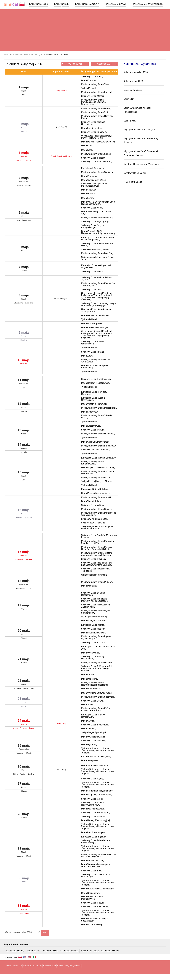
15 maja (23, 474)
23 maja (23, 701)
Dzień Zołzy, (87, 356)
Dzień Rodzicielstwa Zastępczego (97, 889)
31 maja (23, 908)
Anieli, (20, 913)
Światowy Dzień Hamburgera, (95, 813)
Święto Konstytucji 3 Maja (61, 156)
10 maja (23, 362)
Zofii (23, 480)
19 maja (23, 607)
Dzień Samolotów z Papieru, (94, 765)
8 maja (23, 297)
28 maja (23, 816)
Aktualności (17, 966)
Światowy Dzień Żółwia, (92, 701)
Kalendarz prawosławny (32, 966)
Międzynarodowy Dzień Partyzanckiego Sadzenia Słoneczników (93, 102)
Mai (23, 95)
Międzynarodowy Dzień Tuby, (95, 84)
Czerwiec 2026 (107, 63)
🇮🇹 (34, 957)
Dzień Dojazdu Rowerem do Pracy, (98, 468)
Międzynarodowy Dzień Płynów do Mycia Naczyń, (97, 637)
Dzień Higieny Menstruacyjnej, (95, 820)
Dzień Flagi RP (61, 127)
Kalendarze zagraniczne (148, 4)
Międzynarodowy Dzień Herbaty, (96, 662)
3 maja (23, 155)
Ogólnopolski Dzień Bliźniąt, (94, 616)
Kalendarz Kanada (69, 951)
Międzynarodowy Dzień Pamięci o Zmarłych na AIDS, (97, 542)
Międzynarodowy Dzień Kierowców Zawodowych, (98, 284)
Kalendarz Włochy (110, 951)
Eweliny (31, 774)
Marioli (28, 160)
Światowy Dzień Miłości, (92, 96)
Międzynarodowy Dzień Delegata (139, 129)
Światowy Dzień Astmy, (92, 208)
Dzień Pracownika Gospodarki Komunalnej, (95, 366)
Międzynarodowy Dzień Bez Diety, (97, 253)
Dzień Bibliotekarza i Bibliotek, (95, 315)
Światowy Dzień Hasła (92, 271)
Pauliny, (23, 774)
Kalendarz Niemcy (15, 951)
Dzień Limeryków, (89, 412)
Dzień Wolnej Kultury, (91, 501)
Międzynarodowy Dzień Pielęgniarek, (99, 408)
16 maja (23, 512)
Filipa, (15, 774)
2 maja (23, 126)
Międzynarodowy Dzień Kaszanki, (97, 92)
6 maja (23, 249)
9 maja (23, 335)
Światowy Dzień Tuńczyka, (94, 132)
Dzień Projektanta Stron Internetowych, (92, 898)
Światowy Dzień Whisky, (92, 505)
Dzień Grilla (86, 145)
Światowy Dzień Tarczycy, (93, 741)
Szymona (28, 517)
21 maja (23, 661)
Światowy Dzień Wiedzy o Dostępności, (93, 657)
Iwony (23, 706)
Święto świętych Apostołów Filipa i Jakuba (97, 258)
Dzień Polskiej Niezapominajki (95, 493)
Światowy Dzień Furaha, (93, 430)
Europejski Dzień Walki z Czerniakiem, (93, 399)
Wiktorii (24, 638)
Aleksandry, (21, 588)
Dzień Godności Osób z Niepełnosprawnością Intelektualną (98, 232)
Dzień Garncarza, (89, 176)
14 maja (23, 447)
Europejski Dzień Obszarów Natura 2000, (98, 647)
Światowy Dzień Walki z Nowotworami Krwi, (92, 803)
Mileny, (16, 728)
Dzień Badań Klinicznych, (93, 633)
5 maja (23, 215)
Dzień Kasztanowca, (91, 426)
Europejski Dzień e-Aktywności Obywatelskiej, (96, 266)
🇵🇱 (14, 4)
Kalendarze (61, 4)
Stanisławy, (18, 303)
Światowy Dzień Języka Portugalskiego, (92, 226)
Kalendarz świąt (116, 4)
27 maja (23, 785)
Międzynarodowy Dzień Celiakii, (96, 497)
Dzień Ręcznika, (89, 744)
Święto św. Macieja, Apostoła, (95, 450)
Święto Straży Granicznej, (93, 523)
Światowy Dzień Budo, (92, 76)
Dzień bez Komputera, (92, 128)
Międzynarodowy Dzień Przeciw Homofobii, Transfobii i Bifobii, (96, 548)
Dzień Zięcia (130, 121)
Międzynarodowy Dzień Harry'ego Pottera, (97, 117)
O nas (9, 966)
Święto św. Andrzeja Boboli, (94, 519)
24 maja (23, 723)
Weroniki (29, 559)
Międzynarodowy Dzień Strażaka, (97, 172)
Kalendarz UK (33, 951)
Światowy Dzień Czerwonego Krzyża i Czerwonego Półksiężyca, (99, 304)
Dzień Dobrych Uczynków (93, 620)
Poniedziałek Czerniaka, (92, 168)
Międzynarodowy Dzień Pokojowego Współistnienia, (98, 514)
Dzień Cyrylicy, (88, 721)
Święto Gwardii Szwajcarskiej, (95, 249)
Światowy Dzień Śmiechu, (93, 158)
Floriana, (20, 185)
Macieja (24, 452)
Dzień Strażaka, (88, 190)
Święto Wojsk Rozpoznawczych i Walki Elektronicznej (97, 527)
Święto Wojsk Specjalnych (93, 732)
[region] (85, 29)
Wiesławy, (17, 688)
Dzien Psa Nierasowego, (93, 809)
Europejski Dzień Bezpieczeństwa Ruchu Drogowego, (97, 238)
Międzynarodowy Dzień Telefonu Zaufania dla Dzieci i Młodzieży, (96, 554)
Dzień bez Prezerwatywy (93, 832)
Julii (32, 688)
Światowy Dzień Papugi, (92, 903)
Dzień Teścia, (87, 705)
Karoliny (23, 340)
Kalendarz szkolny (87, 4)
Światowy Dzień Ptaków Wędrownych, (92, 342)
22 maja (23, 683)
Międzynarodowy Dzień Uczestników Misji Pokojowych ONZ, (98, 855)
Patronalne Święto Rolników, (95, 489)
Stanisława (29, 303)
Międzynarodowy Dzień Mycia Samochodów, (95, 612)
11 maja (23, 382)
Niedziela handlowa (133, 90)
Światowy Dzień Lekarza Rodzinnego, (93, 594)
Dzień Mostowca (89, 586)
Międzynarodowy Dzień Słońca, (96, 154)
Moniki (28, 185)
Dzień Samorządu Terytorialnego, (97, 791)
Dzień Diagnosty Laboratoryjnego (97, 794)
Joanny (32, 728)
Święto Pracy (61, 90)
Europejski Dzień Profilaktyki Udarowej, (95, 393)
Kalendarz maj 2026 (133, 81)
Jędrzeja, (19, 517)
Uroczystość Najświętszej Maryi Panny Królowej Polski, (96, 137)
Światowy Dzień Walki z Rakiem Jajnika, (96, 278)
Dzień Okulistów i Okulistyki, (94, 327)
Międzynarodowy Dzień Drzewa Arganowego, (96, 360)
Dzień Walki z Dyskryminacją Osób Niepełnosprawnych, (98, 203)
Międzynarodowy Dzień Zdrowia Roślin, (96, 416)
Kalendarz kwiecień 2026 (136, 72)
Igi (24, 387)
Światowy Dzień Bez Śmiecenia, (96, 379)
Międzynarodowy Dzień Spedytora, (98, 697)
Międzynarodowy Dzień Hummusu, (98, 434)
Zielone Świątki (61, 724)
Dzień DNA (129, 99)
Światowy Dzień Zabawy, (93, 816)
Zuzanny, (24, 728)
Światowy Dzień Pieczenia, (94, 559)
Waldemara (26, 220)
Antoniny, (20, 160)
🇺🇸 (29, 957)
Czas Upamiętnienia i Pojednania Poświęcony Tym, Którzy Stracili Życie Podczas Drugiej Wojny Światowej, (97, 296)
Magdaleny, (20, 753)
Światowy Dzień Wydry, (92, 779)
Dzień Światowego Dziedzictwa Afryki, (96, 212)
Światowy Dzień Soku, (92, 871)
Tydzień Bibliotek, (89, 485)
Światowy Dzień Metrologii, (94, 629)
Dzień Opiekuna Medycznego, (95, 442)
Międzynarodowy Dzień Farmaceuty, (98, 446)
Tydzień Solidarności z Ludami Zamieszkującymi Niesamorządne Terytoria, (97, 750)
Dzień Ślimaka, (88, 728)
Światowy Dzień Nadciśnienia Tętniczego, (95, 570)
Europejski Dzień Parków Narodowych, (93, 716)
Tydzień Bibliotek (89, 319)
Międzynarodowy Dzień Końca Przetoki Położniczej (95, 709)
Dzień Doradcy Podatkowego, (95, 383)
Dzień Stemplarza (89, 760)
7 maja (23, 269)
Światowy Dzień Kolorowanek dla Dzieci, (97, 244)
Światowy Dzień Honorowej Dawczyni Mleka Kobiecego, (94, 600)
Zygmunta (24, 131)
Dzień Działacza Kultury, (92, 860)
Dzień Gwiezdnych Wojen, (93, 180)
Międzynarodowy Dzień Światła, (96, 509)
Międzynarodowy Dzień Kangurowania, (92, 462)
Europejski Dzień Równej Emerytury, (98, 458)
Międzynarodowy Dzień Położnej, (97, 217)
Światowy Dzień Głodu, (92, 799)
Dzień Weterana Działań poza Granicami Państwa (95, 865)
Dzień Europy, (88, 198)
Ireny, (18, 220)
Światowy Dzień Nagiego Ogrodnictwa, (93, 123)
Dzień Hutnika (88, 194)
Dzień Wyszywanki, (90, 653)
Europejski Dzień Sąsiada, (94, 837)
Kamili (27, 913)
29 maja (23, 850)
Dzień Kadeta (87, 674)
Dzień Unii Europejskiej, (92, 323)
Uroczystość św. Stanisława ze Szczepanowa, (96, 310)
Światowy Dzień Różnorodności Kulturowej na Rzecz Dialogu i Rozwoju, (96, 668)
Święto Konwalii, (89, 88)
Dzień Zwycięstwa (61, 299)
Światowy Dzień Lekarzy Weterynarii (141, 164)
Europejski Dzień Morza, (93, 625)
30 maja (23, 880)
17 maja (23, 554)
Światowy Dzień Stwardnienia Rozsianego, (95, 875)
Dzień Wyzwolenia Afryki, (93, 737)
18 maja (23, 583)
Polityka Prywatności (73, 966)
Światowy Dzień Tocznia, (93, 352)
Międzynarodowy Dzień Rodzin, (96, 477)
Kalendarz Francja (90, 951)
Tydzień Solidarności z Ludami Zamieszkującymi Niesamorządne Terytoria (97, 771)
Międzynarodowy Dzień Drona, (96, 108)
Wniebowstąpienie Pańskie (94, 575)
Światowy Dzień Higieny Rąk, (95, 221)
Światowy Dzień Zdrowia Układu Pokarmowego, (96, 841)
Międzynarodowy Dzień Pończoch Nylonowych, (97, 472)
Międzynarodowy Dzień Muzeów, (97, 582)
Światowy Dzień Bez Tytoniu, (95, 907)
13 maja (23, 432)
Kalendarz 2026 (38, 4)
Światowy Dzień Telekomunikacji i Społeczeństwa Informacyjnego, (97, 564)
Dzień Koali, (87, 150)
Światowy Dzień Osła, (91, 289)
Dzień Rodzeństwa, (90, 893)
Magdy (29, 753)
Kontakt (60, 966)
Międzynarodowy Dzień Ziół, (94, 112)
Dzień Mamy (61, 770)
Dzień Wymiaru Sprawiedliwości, (96, 693)
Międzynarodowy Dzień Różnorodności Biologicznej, (94, 683)
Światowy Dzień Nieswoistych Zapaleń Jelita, (95, 606)
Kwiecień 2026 (72, 63)
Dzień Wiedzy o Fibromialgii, (95, 404)
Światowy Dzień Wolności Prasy (96, 161)
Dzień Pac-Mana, (89, 679)
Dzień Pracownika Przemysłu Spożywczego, (95, 919)
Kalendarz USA (50, 951)
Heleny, (26, 688)
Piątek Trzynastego (133, 182)
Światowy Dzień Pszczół (93, 642)
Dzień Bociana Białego (92, 924)
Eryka (29, 588)
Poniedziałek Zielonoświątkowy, (96, 756)
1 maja (23, 89)
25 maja (23, 747)
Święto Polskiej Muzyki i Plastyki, (97, 481)
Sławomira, (19, 559)
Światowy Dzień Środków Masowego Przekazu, (99, 536)
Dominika (23, 411)
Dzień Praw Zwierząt (91, 688)
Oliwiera (23, 791)
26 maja (23, 768)
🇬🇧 (24, 957)
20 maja (23, 633)
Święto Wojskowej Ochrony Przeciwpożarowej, (94, 185)
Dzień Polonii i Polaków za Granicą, (98, 142)
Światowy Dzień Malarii (135, 173)
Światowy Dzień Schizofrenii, (95, 725)
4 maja (23, 180)
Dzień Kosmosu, (89, 80)
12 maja (23, 406)
